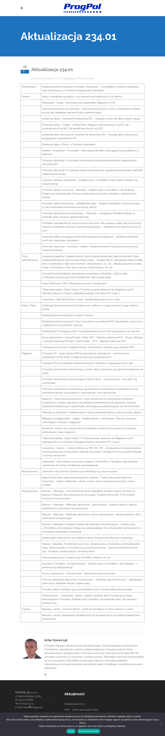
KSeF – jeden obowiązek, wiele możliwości (81, 711)
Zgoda (71, 731)
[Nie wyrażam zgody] (161, 724)
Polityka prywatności (89, 731)
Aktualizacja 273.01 (74, 704)
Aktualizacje (69, 78)
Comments (88, 78)
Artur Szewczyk (46, 78)
